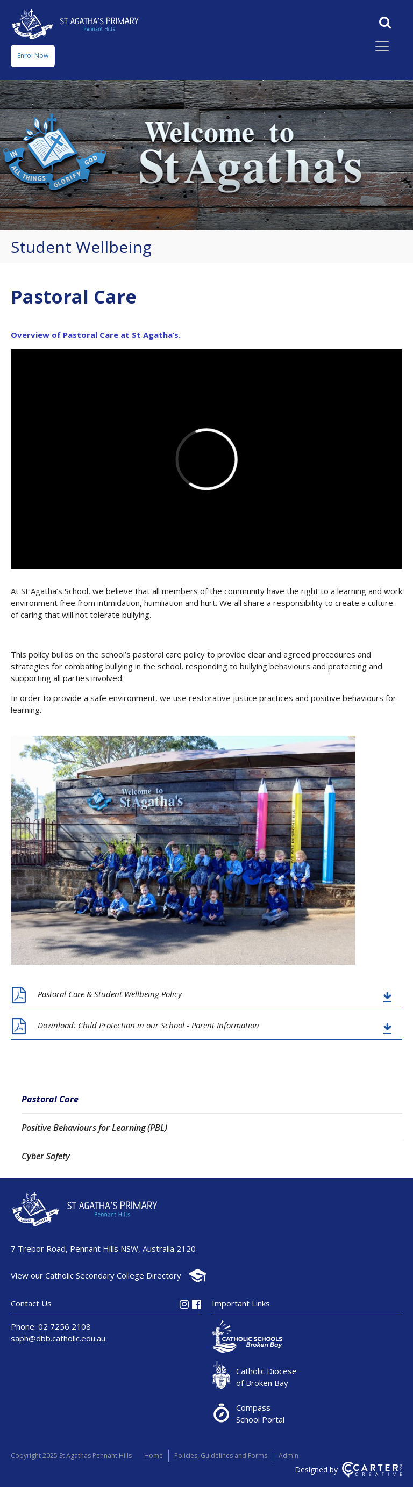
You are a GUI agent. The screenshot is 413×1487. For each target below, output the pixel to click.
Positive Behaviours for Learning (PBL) (94, 1128)
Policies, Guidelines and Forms (220, 1455)
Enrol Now (32, 55)
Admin (288, 1455)
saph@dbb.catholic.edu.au (58, 1338)
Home (153, 1455)
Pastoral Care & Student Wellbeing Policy (110, 993)
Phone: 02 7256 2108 (51, 1326)
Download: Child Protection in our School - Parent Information (148, 1025)
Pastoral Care (50, 1099)
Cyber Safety (46, 1156)
